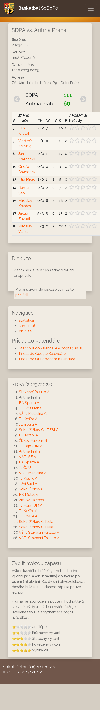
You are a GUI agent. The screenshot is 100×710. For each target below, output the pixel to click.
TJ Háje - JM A (30, 446)
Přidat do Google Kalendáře (42, 354)
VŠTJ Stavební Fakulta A (39, 532)
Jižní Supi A (28, 424)
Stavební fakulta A (34, 392)
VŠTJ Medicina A (33, 413)
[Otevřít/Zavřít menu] (91, 8)
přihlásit (21, 295)
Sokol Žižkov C (31, 489)
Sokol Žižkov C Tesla (36, 521)
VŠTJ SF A (27, 457)
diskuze (25, 331)
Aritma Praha (29, 451)
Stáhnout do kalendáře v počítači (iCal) (51, 348)
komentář (27, 326)
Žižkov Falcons (31, 500)
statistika (26, 320)
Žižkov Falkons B (33, 440)
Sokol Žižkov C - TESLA (39, 430)
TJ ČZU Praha (30, 408)
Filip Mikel (26, 179)
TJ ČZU (25, 467)
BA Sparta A (29, 403)
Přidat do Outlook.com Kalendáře (47, 359)
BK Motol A (28, 435)
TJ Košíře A (28, 419)
